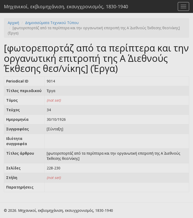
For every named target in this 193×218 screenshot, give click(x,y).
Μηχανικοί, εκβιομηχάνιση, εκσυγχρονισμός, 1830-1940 (66, 6)
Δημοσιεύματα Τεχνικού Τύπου (52, 22)
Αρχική (13, 22)
